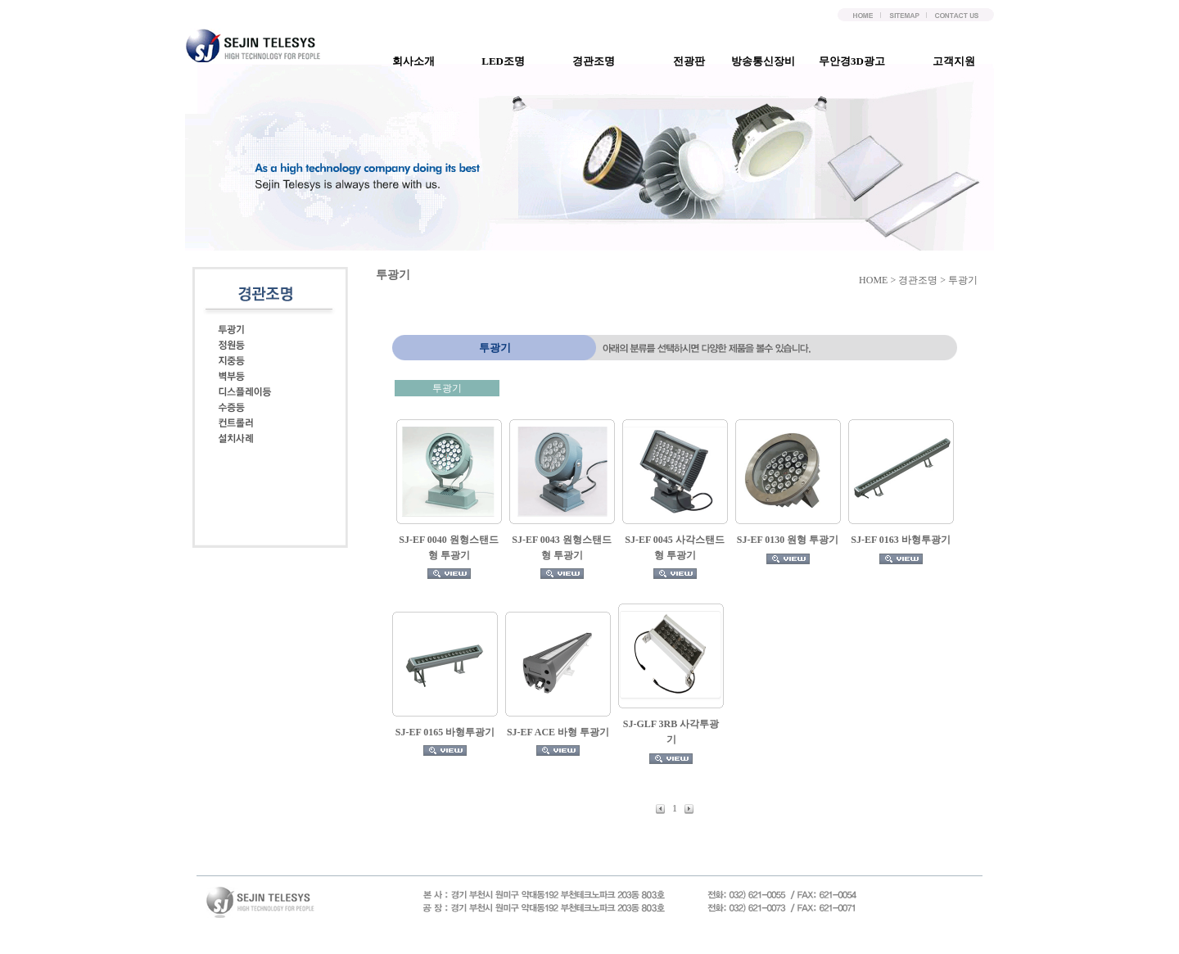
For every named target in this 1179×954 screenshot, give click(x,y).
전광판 (695, 61)
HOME (873, 280)
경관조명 (600, 61)
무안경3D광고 (858, 61)
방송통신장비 (769, 61)
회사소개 (420, 61)
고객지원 (960, 61)
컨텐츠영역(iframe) (703, 580)
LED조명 (509, 61)
